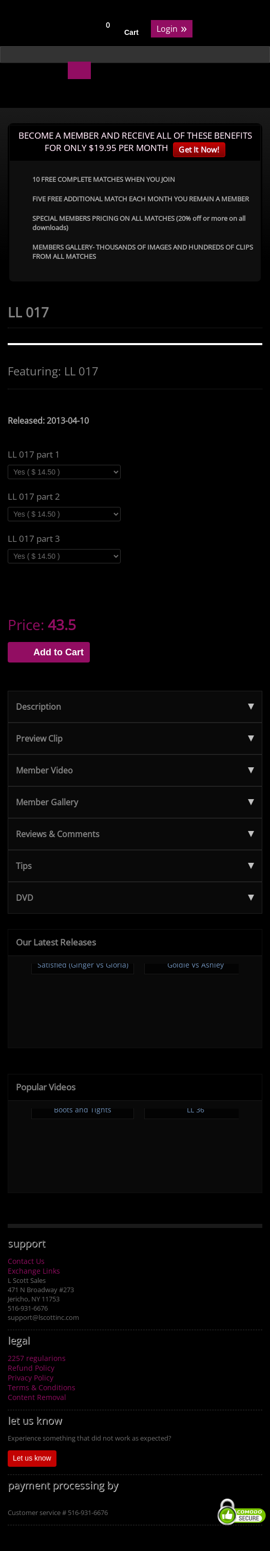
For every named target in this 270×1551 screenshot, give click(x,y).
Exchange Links (34, 1271)
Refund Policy (31, 1368)
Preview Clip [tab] (135, 738)
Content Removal (37, 1397)
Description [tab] (135, 706)
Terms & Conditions (41, 1387)
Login (172, 28)
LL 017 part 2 (34, 496)
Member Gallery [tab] (135, 802)
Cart (131, 32)
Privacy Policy (30, 1378)
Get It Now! (199, 149)
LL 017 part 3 (34, 539)
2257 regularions (37, 1358)
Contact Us (26, 1261)
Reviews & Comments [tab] (135, 834)
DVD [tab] (135, 897)
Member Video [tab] (135, 770)
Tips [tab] (135, 866)
